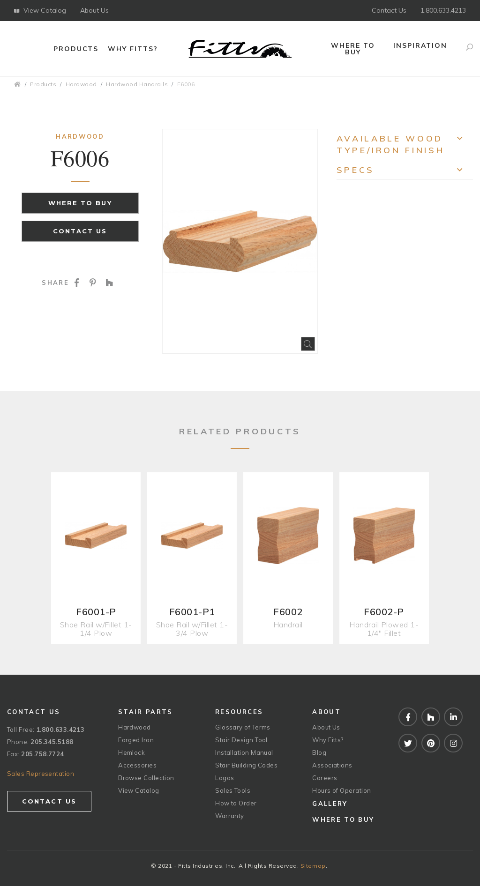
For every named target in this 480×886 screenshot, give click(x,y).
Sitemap (313, 865)
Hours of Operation (341, 790)
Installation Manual (244, 752)
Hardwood (81, 84)
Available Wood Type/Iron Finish (405, 144)
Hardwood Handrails (137, 84)
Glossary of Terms (242, 727)
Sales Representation (40, 773)
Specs (405, 172)
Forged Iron (136, 740)
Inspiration (420, 45)
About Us (94, 10)
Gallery (329, 803)
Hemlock (131, 752)
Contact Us (389, 10)
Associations (332, 765)
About (326, 711)
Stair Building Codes (246, 765)
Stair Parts (145, 711)
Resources (239, 711)
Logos (224, 778)
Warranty (229, 815)
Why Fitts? (133, 49)
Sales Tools (232, 790)
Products (76, 49)
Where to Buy (353, 48)
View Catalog (40, 10)
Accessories (137, 765)
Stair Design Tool (241, 740)
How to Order (235, 803)
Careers (324, 778)
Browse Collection (146, 778)
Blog (319, 752)
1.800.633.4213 (443, 10)
